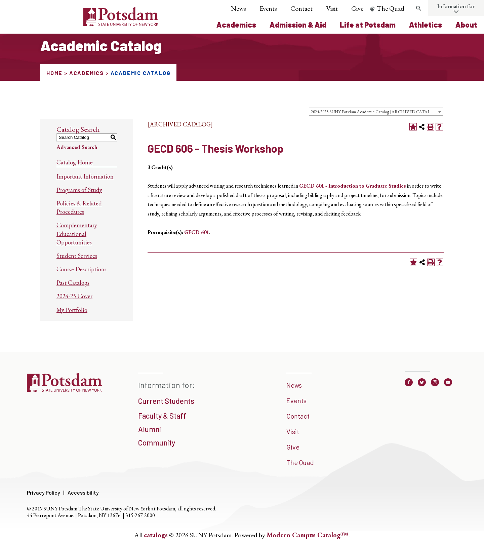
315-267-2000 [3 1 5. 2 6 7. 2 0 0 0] (140, 515)
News (238, 8)
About (466, 24)
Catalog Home (74, 162)
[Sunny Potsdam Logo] (83, 23)
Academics (236, 24)
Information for (456, 6)
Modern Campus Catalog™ (308, 535)
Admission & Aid (298, 24)
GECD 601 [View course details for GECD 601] (196, 232)
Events (268, 8)
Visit (332, 8)
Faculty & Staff (162, 415)
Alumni (149, 429)
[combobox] (376, 112)
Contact (301, 8)
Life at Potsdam (368, 24)
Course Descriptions (81, 269)
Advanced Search (76, 147)
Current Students (166, 400)
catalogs (156, 535)
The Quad (390, 8)
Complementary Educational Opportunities (76, 233)
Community (156, 442)
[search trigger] (418, 8)
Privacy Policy (43, 492)
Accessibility (83, 492)
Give (357, 8)
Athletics (425, 24)
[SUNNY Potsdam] (64, 389)
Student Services (76, 256)
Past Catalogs (72, 282)
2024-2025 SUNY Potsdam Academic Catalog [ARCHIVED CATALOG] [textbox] (375, 112)
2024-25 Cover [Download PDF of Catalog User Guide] (74, 296)
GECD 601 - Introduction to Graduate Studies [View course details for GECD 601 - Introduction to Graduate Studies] (352, 185)
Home (54, 73)
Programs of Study (79, 190)
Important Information (85, 176)
